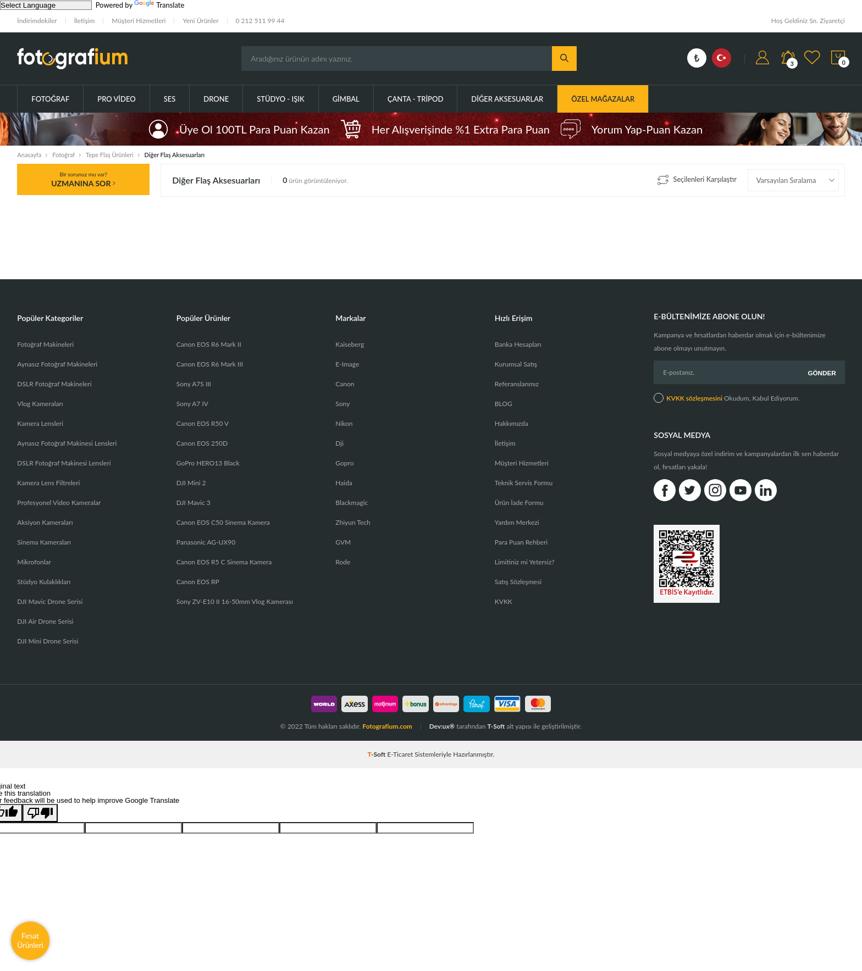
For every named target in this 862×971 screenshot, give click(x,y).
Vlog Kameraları (40, 404)
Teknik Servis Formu (523, 483)
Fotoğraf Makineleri (45, 344)
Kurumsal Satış (516, 364)
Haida (343, 483)
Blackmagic (351, 502)
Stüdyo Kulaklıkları (43, 582)
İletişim (84, 20)
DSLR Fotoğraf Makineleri (54, 384)
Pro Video (116, 99)
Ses (170, 99)
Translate (159, 5)
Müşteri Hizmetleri (138, 20)
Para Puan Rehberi (521, 542)
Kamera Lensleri (40, 423)
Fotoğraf (50, 99)
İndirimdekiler (37, 20)
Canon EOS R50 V (202, 423)
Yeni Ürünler (200, 20)
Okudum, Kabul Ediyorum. (726, 397)
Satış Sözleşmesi (518, 582)
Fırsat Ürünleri (30, 940)
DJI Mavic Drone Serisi (49, 601)
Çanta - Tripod (416, 99)
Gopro (344, 463)
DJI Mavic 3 (193, 502)
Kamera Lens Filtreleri (48, 483)
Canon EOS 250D (202, 443)
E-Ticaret (400, 754)
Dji (339, 443)
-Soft (378, 754)
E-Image (347, 364)
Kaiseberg (349, 344)
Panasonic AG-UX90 (205, 542)
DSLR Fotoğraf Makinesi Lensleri (63, 463)
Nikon (343, 423)
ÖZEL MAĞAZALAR (602, 99)
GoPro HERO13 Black (208, 463)
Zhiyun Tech (352, 522)
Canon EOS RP (197, 582)
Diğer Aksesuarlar (507, 99)
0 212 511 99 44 (260, 20)
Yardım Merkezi (517, 522)
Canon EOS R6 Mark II (208, 344)
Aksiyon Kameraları (45, 522)
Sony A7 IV (192, 404)
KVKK (503, 601)
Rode (342, 562)
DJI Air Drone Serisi (45, 621)
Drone (216, 99)
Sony (342, 404)
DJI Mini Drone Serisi (47, 641)
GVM (343, 542)
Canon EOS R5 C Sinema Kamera (224, 562)
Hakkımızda (511, 423)
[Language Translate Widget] (46, 5)
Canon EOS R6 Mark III (209, 364)
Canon (344, 384)
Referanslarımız (517, 384)
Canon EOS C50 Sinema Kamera (223, 522)
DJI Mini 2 (191, 483)
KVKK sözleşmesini (694, 397)
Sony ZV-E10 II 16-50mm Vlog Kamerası (234, 601)
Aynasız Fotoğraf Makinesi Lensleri (67, 443)
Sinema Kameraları (44, 542)
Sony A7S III (193, 384)
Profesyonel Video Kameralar (59, 502)
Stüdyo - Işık (280, 99)
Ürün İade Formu (519, 502)
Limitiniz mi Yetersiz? (525, 562)
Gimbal (346, 99)
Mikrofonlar (34, 562)
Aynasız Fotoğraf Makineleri (57, 364)
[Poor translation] (40, 813)
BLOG (503, 404)
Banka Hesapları (518, 344)
